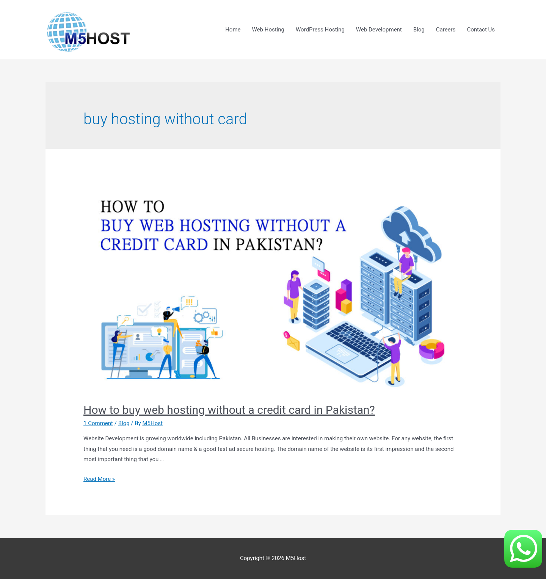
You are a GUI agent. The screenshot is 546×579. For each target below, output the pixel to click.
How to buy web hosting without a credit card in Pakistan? (229, 409)
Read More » (99, 479)
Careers (446, 29)
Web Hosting (268, 29)
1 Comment (98, 423)
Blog (419, 29)
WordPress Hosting (320, 29)
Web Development (379, 29)
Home (232, 29)
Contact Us (481, 29)
